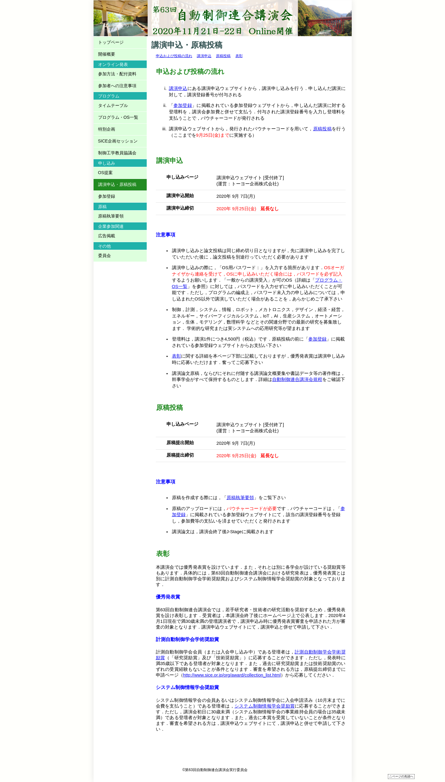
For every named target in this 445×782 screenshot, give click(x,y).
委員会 (104, 255)
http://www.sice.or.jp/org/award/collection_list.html (232, 675)
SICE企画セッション (118, 141)
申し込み (106, 163)
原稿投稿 (223, 56)
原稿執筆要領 (240, 497)
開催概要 (106, 54)
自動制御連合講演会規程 (297, 379)
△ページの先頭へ (401, 776)
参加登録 (182, 105)
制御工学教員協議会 (117, 152)
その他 (104, 246)
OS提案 (105, 172)
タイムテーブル (113, 105)
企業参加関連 (111, 226)
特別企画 (106, 129)
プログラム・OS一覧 (118, 117)
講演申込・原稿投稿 (117, 184)
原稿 (102, 206)
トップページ (111, 42)
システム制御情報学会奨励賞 (264, 706)
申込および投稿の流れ (174, 56)
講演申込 (204, 56)
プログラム (108, 96)
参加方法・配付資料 (117, 73)
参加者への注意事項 (117, 85)
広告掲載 (106, 235)
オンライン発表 (113, 64)
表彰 (239, 56)
